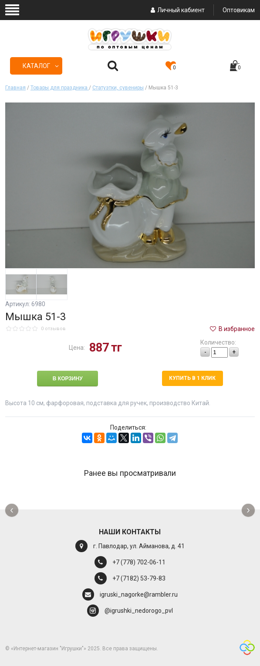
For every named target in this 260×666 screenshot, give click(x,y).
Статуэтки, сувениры (118, 88)
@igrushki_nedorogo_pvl (139, 610)
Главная (15, 88)
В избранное (232, 328)
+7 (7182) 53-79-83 (138, 578)
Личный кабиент (177, 10)
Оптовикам (239, 10)
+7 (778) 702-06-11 (138, 562)
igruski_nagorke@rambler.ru (139, 594)
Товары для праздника (59, 88)
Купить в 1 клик (192, 378)
